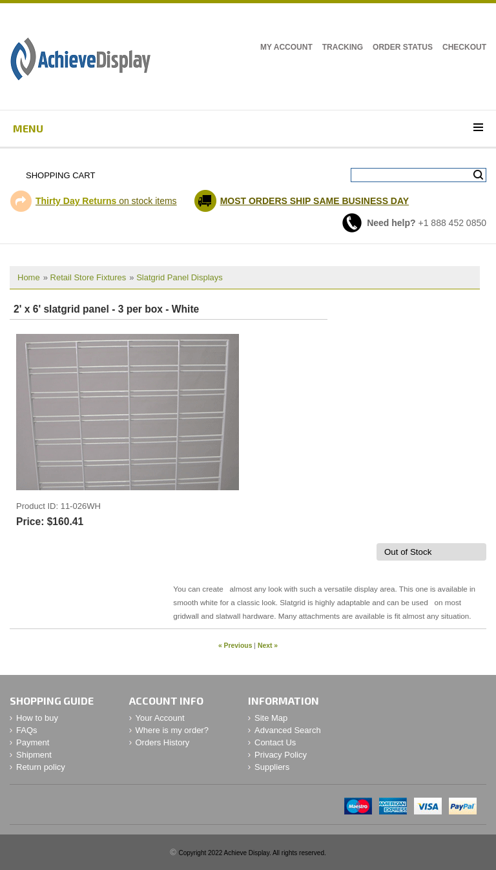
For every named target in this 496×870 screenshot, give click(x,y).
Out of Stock (407, 552)
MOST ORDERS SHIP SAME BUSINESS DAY (314, 201)
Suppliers (271, 767)
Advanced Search (287, 730)
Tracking (342, 47)
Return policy (40, 767)
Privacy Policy (280, 755)
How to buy (37, 718)
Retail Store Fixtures (88, 277)
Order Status (403, 47)
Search (478, 175)
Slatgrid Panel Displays (179, 277)
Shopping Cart (60, 175)
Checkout (464, 47)
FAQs (26, 730)
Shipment (34, 755)
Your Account (160, 718)
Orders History (163, 742)
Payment (32, 742)
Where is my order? (172, 730)
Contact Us (275, 742)
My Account (286, 47)
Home (28, 277)
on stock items (106, 201)
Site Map (270, 718)
